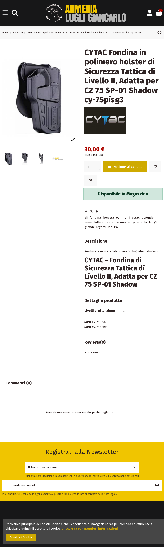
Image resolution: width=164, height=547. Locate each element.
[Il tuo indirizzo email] (77, 467)
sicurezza (123, 222)
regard (101, 227)
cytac (136, 217)
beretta (108, 217)
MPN (87, 322)
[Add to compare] (90, 180)
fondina (95, 217)
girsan (89, 227)
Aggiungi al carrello (125, 167)
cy (133, 222)
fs (150, 222)
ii (129, 217)
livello (110, 222)
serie (88, 222)
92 (117, 217)
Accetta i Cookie (21, 537)
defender (148, 217)
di (86, 217)
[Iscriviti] (134, 467)
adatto (142, 222)
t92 (116, 227)
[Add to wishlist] (155, 166)
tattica (98, 222)
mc (110, 227)
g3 (155, 222)
